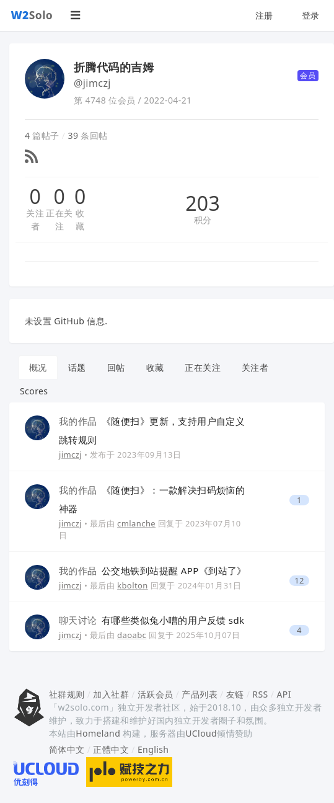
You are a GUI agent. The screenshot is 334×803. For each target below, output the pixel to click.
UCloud (201, 733)
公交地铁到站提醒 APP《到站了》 (153, 570)
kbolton (132, 585)
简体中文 (67, 749)
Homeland (98, 733)
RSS (260, 694)
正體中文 (111, 749)
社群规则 (67, 694)
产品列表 (200, 694)
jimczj (70, 454)
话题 (77, 367)
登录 (311, 15)
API (283, 694)
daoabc (131, 635)
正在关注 (59, 219)
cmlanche (136, 523)
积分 (203, 220)
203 (202, 203)
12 (299, 580)
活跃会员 (156, 694)
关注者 (35, 219)
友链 (235, 694)
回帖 (116, 367)
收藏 (80, 219)
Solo (32, 14)
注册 (264, 15)
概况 (38, 367)
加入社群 (111, 694)
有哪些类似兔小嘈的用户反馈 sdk (151, 620)
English (153, 749)
